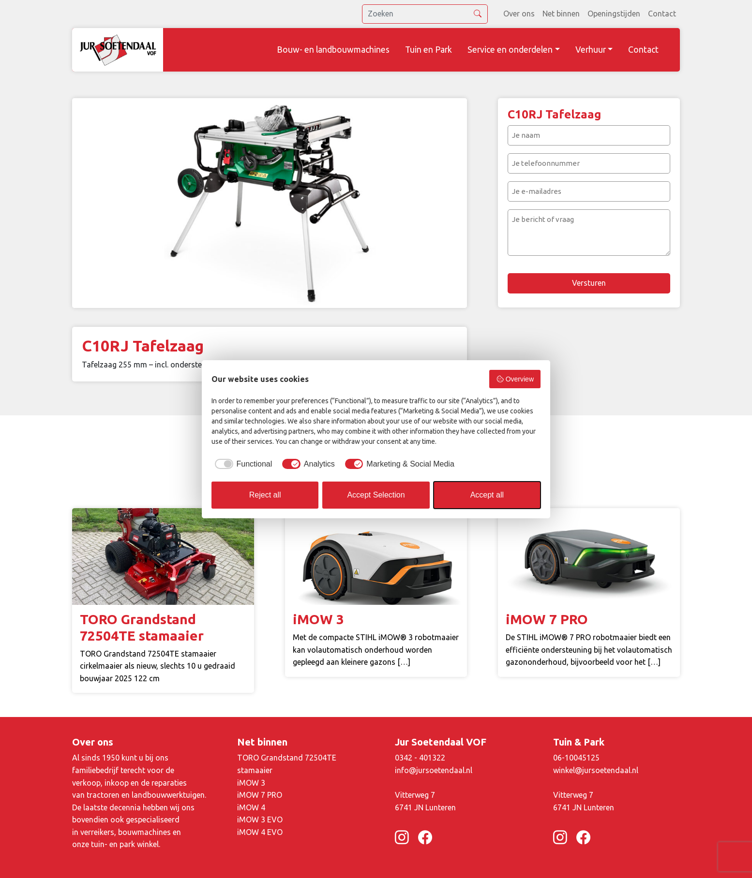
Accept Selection (376, 495)
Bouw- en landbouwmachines (333, 49)
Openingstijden (613, 13)
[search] (425, 14)
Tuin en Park (428, 49)
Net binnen (561, 13)
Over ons (519, 13)
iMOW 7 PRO (259, 794)
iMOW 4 (251, 807)
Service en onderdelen (510, 49)
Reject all (265, 495)
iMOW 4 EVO (260, 832)
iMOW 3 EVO (260, 819)
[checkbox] (241, 464)
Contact (662, 13)
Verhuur (590, 49)
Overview (515, 379)
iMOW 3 (251, 782)
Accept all (487, 495)
